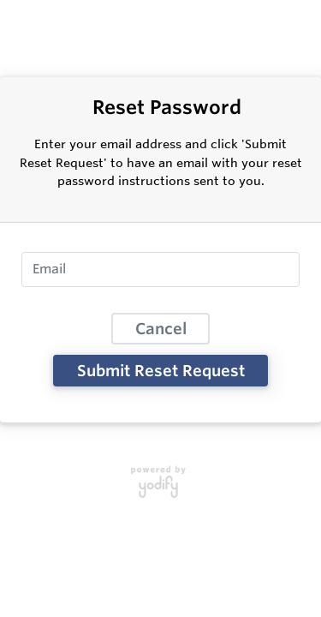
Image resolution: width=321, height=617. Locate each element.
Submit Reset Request (161, 370)
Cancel (161, 328)
